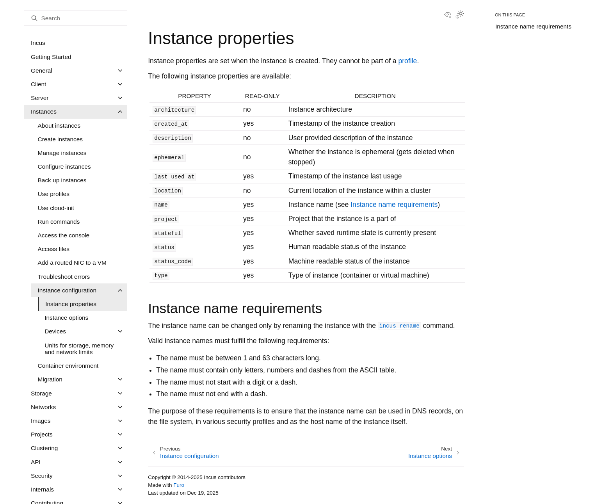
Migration (50, 379)
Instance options (66, 317)
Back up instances (62, 180)
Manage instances (62, 153)
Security (42, 475)
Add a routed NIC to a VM (72, 262)
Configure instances (64, 166)
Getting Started (51, 56)
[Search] (75, 18)
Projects (42, 434)
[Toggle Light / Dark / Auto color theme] (459, 15)
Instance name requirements (533, 26)
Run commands (59, 221)
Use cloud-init (56, 208)
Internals (42, 489)
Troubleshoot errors (64, 276)
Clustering (44, 448)
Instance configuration (67, 290)
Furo (178, 485)
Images (40, 420)
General (41, 70)
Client (38, 84)
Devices (55, 331)
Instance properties (70, 304)
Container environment (68, 365)
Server (39, 97)
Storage (41, 393)
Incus (38, 42)
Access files (53, 249)
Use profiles (53, 194)
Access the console (64, 235)
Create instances (60, 139)
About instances (59, 125)
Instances (44, 111)
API (36, 462)
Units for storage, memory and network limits (79, 349)
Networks (43, 407)
